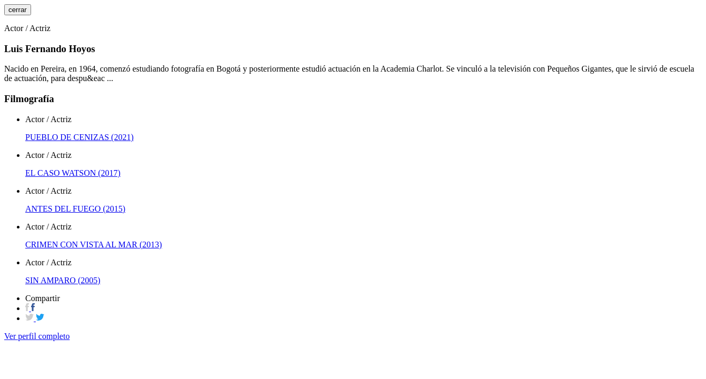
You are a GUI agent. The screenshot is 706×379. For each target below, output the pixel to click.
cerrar (17, 10)
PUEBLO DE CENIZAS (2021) (79, 137)
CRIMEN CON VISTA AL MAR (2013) (93, 244)
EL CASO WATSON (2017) (73, 172)
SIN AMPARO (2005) (63, 280)
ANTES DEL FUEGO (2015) (75, 208)
